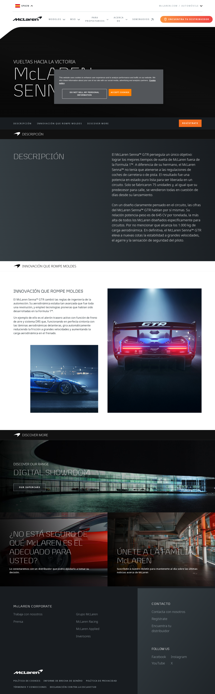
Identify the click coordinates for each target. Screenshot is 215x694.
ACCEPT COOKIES (120, 92)
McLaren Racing (87, 622)
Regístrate (159, 618)
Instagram (179, 656)
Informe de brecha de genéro (63, 680)
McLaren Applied (87, 629)
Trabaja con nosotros (27, 614)
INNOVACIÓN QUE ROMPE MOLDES (59, 123)
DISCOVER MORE (98, 123)
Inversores (83, 636)
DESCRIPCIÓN (22, 123)
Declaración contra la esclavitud (73, 687)
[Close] (158, 73)
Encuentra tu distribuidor (161, 628)
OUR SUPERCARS (29, 487)
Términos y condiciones (30, 687)
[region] (108, 86)
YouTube (158, 663)
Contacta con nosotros (168, 611)
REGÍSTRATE (190, 123)
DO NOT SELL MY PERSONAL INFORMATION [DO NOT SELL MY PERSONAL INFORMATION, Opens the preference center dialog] (84, 93)
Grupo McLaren (87, 614)
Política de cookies (26, 680)
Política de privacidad (101, 680)
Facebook (159, 656)
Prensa (18, 622)
